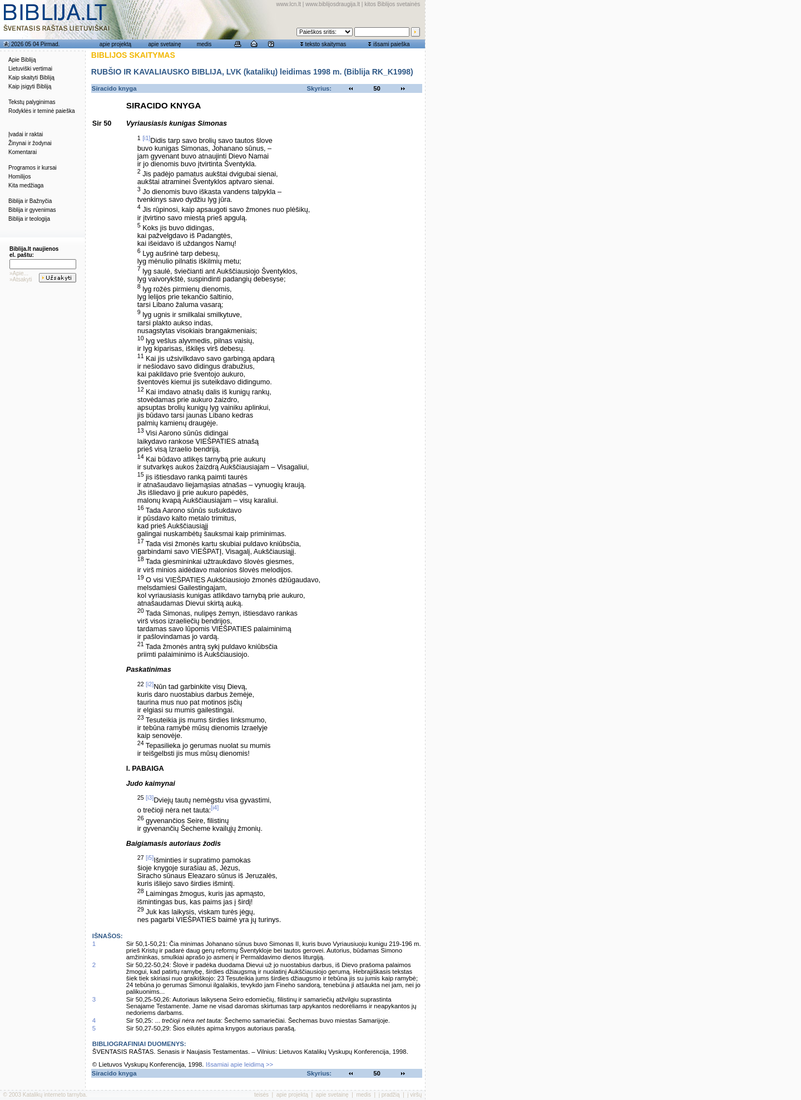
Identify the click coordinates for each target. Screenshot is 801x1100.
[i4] (215, 807)
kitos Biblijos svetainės (392, 4)
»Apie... (18, 273)
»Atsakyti (20, 279)
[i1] (146, 138)
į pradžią (389, 1095)
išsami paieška (391, 44)
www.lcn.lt (288, 4)
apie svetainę (165, 44)
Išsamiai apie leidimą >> (240, 1064)
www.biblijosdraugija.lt (332, 4)
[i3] (150, 797)
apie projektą (115, 44)
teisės (261, 1095)
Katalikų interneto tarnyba (54, 1095)
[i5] (150, 857)
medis (204, 44)
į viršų (414, 1095)
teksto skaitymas (325, 44)
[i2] (150, 684)
